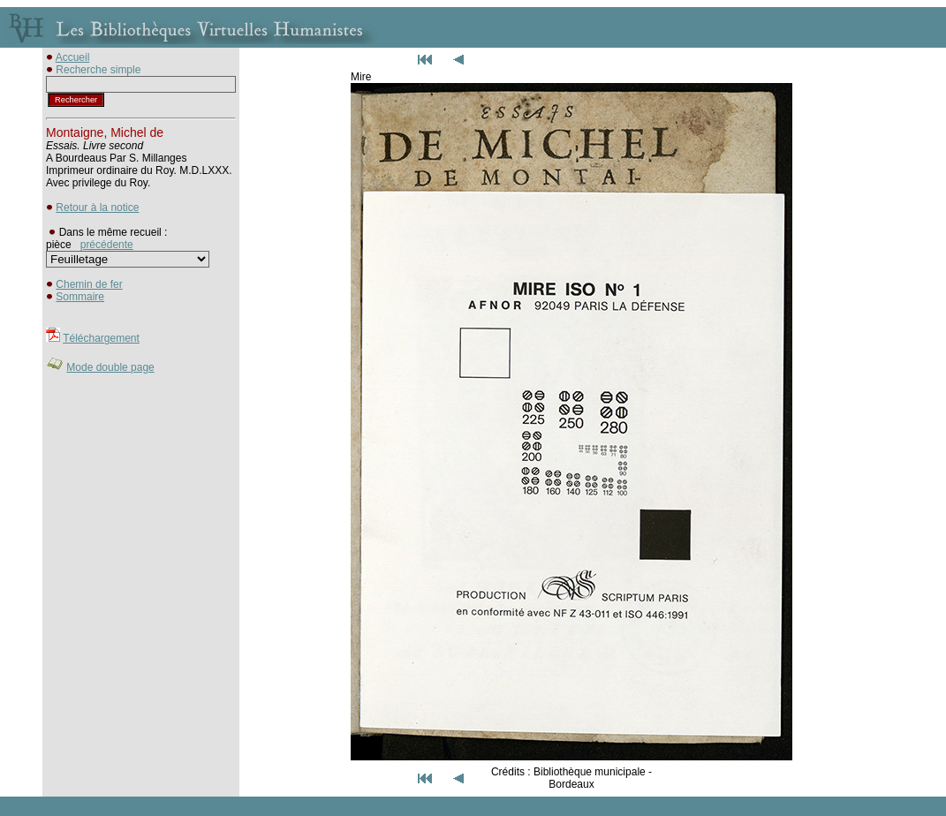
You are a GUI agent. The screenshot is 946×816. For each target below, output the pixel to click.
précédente (106, 244)
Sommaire (80, 297)
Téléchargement (101, 338)
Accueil (73, 57)
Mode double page (110, 367)
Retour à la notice (97, 207)
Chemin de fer (89, 284)
